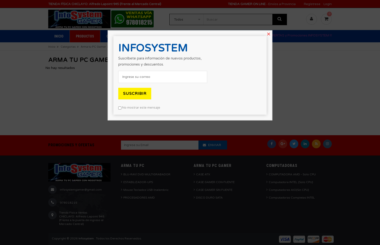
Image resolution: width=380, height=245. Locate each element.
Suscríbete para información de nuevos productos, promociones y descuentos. (160, 61)
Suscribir (134, 93)
